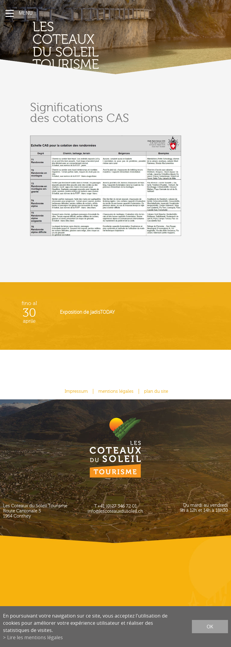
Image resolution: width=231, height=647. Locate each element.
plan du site (156, 391)
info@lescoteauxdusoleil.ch (115, 511)
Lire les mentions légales (35, 637)
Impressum (76, 391)
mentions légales (116, 391)
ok (210, 626)
